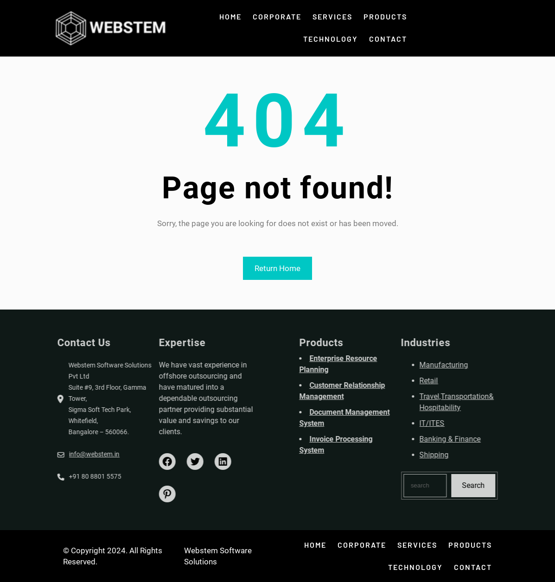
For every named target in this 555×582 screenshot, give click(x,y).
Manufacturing (482, 365)
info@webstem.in (56, 454)
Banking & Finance (488, 439)
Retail (467, 380)
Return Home (277, 268)
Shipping (472, 454)
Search (511, 485)
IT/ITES (470, 423)
